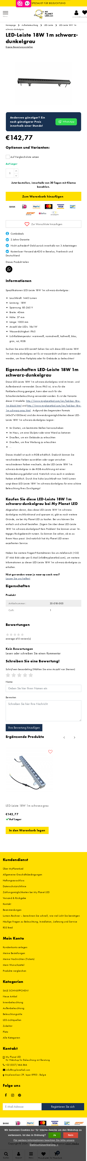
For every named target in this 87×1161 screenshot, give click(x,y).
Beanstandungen (12, 909)
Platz (5, 1031)
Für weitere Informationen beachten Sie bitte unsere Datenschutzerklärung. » (43, 1142)
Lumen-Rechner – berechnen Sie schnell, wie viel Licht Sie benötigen (41, 915)
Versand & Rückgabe (14, 898)
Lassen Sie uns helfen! (18, 578)
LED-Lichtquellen (12, 1020)
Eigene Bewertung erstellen (19, 46)
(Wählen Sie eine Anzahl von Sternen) (40, 669)
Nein (70, 1135)
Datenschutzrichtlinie (14, 886)
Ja (54, 1135)
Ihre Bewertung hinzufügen (24, 728)
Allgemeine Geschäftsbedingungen (22, 874)
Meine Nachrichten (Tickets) (19, 959)
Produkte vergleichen (14, 970)
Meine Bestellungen (14, 953)
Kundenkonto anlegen (15, 947)
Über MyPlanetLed (13, 868)
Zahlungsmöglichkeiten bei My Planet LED (26, 892)
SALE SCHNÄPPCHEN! (16, 990)
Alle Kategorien (11, 1037)
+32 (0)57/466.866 (15, 1064)
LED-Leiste (48, 25)
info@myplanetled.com (16, 1069)
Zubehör (7, 1026)
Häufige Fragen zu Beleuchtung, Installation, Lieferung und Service (40, 921)
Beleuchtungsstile (12, 1014)
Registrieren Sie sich (63, 1107)
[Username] (43, 688)
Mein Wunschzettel (13, 965)
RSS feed (8, 927)
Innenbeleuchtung (13, 1002)
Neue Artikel (10, 996)
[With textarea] (43, 710)
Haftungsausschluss (14, 880)
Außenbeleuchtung (30, 25)
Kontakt (7, 904)
